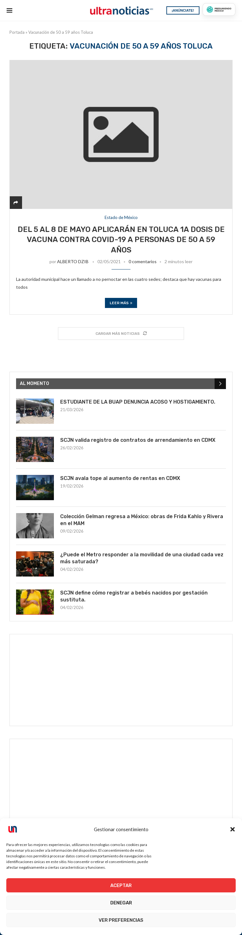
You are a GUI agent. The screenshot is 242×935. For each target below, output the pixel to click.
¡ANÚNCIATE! (183, 10)
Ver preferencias (121, 920)
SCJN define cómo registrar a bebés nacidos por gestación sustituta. (134, 596)
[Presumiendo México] (219, 9)
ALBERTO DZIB (73, 261)
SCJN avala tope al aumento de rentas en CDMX (120, 478)
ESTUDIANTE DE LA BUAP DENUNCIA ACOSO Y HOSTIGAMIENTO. (137, 402)
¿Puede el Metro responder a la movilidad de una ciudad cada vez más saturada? (141, 558)
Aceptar (121, 885)
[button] (232, 829)
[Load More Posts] (121, 333)
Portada (17, 32)
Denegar (121, 903)
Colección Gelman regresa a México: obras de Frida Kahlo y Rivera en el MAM (141, 519)
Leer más (121, 303)
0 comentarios (143, 261)
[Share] (16, 202)
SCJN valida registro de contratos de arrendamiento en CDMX (138, 440)
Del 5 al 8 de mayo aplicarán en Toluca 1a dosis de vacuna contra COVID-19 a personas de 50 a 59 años (121, 239)
